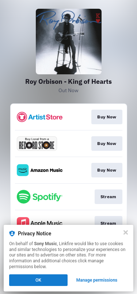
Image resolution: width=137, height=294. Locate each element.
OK (38, 280)
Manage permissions (97, 280)
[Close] (126, 232)
